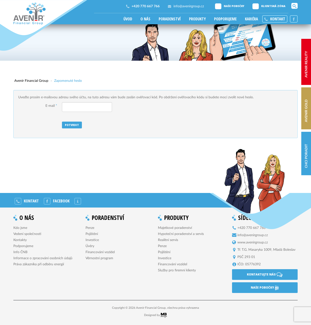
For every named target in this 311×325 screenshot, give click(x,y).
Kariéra (251, 19)
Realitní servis (168, 240)
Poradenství (170, 19)
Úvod (127, 19)
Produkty (197, 19)
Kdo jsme (20, 228)
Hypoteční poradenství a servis (181, 234)
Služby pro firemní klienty (177, 270)
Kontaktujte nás (265, 274)
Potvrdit (72, 125)
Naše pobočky (234, 6)
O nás (145, 19)
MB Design (164, 315)
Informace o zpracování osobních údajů (42, 258)
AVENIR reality (306, 64)
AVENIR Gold (306, 111)
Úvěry (90, 246)
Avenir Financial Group (29, 13)
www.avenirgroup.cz (252, 242)
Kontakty (20, 240)
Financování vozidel (100, 252)
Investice (92, 240)
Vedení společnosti (27, 234)
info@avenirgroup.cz (188, 6)
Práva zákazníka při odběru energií (38, 264)
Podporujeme (225, 19)
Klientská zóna (273, 6)
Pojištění (92, 234)
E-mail (51, 106)
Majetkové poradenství (175, 228)
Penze (90, 228)
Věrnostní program (99, 258)
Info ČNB (20, 252)
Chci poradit (306, 156)
